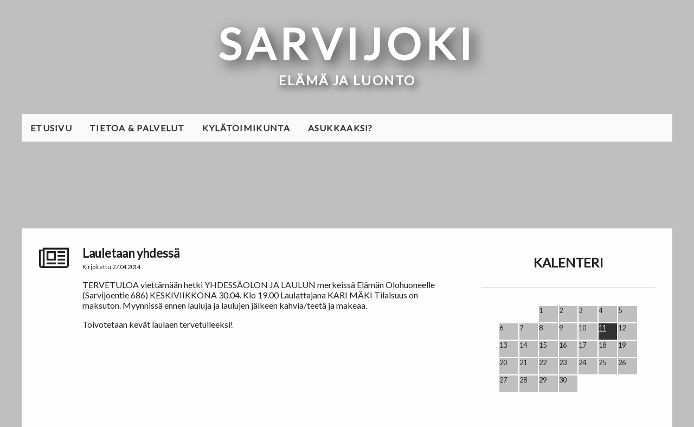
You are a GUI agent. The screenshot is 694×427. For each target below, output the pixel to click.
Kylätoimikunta (246, 128)
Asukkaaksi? (340, 128)
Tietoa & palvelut (137, 128)
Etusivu (51, 128)
